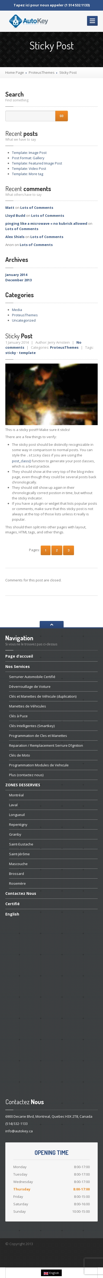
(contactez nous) (26, 774)
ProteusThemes (42, 72)
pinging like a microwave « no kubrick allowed (46, 223)
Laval (13, 804)
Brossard (16, 873)
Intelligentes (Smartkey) (32, 725)
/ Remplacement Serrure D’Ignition (46, 744)
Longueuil (17, 814)
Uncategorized (24, 320)
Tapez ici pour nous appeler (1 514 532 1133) (52, 5)
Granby (15, 833)
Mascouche (18, 863)
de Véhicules (27, 705)
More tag (27, 173)
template (27, 352)
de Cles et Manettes (38, 735)
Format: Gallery (28, 158)
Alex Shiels (14, 236)
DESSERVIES (22, 784)
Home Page (14, 72)
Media (17, 309)
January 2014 (16, 274)
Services (17, 665)
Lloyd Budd (15, 215)
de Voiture (30, 686)
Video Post (29, 168)
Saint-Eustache (21, 843)
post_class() (21, 460)
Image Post (29, 152)
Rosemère (17, 882)
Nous (20, 892)
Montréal (16, 794)
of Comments (36, 207)
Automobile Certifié (32, 676)
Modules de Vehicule (39, 764)
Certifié (12, 903)
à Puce (18, 715)
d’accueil (19, 656)
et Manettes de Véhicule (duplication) (42, 695)
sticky (10, 352)
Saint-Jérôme (19, 853)
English (12, 913)
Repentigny (18, 824)
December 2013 (18, 280)
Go (61, 116)
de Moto (19, 754)
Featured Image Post (37, 163)
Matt (9, 207)
